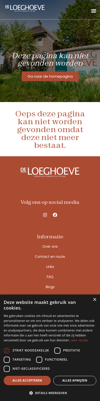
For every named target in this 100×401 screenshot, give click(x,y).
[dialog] (50, 348)
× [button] (94, 300)
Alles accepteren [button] (27, 380)
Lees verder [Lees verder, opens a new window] (79, 340)
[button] (93, 11)
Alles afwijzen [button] (74, 380)
